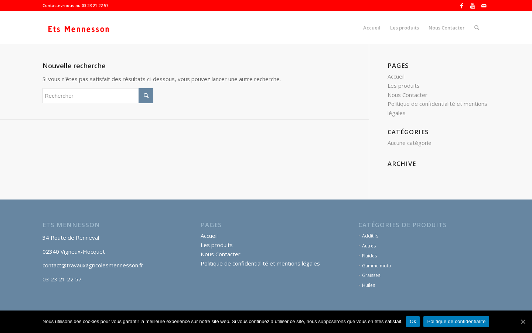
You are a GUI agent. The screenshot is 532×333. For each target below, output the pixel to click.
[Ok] (522, 321)
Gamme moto (376, 266)
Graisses (371, 275)
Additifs (370, 236)
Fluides (369, 256)
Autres (369, 246)
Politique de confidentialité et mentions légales (260, 263)
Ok (413, 321)
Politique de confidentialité (456, 321)
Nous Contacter (407, 94)
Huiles (368, 285)
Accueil (396, 76)
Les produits (404, 85)
